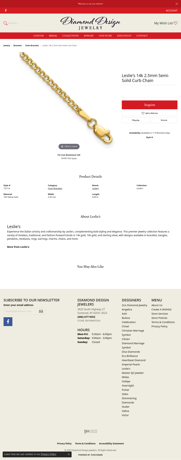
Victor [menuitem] (125, 415)
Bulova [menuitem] (126, 318)
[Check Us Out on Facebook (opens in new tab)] (6, 10)
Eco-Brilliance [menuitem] (130, 356)
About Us (156, 305)
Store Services (159, 313)
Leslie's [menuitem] (126, 368)
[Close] (176, 4)
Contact (142, 35)
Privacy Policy (159, 326)
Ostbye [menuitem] (126, 381)
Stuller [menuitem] (125, 406)
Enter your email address (18, 305)
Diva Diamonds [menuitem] (131, 351)
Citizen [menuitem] (126, 339)
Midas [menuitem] (125, 377)
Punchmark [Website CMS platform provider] (97, 455)
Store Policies (159, 318)
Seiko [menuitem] (125, 394)
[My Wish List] (165, 23)
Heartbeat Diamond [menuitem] (133, 360)
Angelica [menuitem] (127, 309)
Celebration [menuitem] (129, 322)
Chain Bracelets (32, 45)
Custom (39, 35)
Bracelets (18, 45)
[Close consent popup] (69, 454)
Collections (70, 35)
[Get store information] (88, 320)
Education (124, 35)
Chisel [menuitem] (125, 326)
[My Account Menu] (171, 10)
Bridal (53, 35)
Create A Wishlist (161, 309)
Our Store (105, 35)
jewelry (7, 45)
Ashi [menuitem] (124, 313)
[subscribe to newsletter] (41, 311)
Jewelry (89, 35)
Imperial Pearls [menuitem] (131, 364)
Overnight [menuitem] (128, 385)
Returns (164, 120)
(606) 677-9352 (69, 158)
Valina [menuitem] (125, 411)
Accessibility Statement (111, 443)
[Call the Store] (86, 316)
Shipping (135, 120)
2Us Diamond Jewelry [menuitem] (134, 305)
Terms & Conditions (163, 322)
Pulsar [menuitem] (125, 389)
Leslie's (95, 188)
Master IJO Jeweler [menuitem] (133, 373)
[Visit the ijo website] (90, 431)
